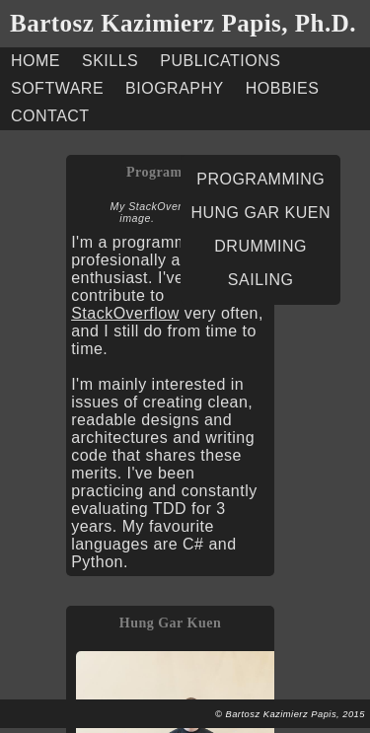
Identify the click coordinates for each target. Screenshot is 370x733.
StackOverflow (125, 313)
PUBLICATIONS (220, 60)
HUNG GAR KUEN (260, 212)
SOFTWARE (57, 88)
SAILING (261, 279)
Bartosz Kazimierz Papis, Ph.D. (183, 23)
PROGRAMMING (260, 179)
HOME (35, 60)
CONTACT (50, 116)
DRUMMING (260, 246)
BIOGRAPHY (174, 88)
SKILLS (110, 60)
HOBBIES (283, 88)
